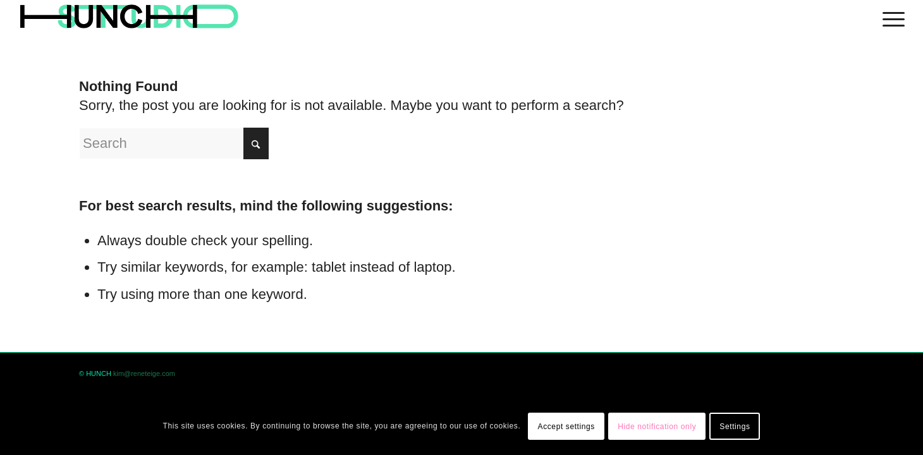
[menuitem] (889, 17)
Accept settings (566, 426)
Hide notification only (657, 426)
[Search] (174, 143)
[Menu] (889, 17)
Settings (734, 426)
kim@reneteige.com (144, 373)
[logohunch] (128, 17)
